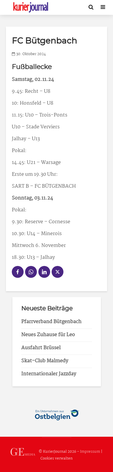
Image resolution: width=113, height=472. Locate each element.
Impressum (90, 452)
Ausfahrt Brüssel (40, 348)
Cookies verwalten (56, 458)
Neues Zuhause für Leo (48, 335)
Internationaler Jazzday (48, 374)
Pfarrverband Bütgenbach (51, 322)
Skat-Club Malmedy (44, 361)
